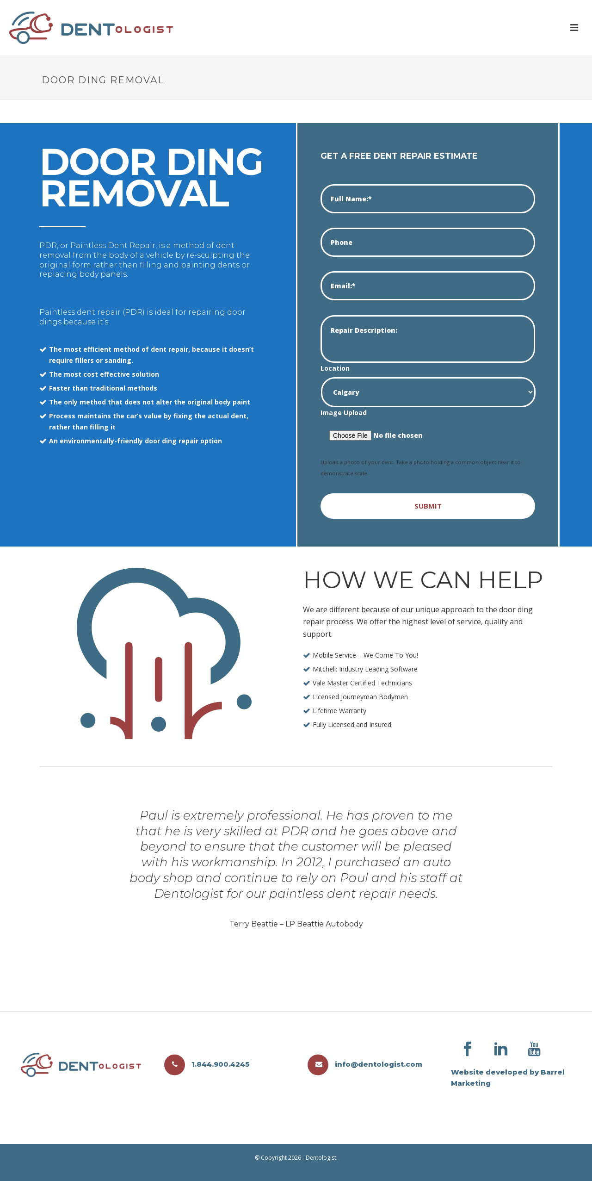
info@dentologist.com (365, 1064)
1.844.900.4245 (206, 1064)
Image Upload (344, 413)
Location (335, 368)
